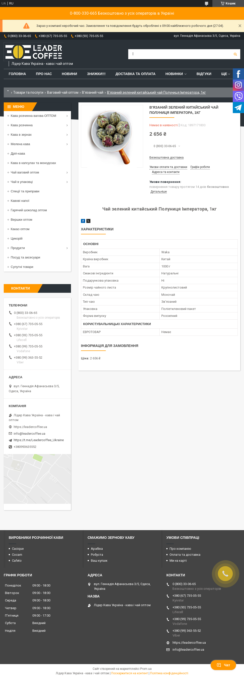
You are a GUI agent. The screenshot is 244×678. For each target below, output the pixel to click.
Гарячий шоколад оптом (29, 210)
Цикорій (16, 238)
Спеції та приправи (25, 191)
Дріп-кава (18, 153)
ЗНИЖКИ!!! (96, 74)
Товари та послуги (28, 92)
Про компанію (180, 549)
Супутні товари (22, 267)
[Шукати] (235, 54)
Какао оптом (20, 229)
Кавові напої (20, 201)
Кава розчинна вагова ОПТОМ (33, 116)
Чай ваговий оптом (25, 172)
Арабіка (97, 549)
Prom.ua (146, 669)
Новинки (174, 74)
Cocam (17, 554)
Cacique (18, 549)
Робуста (97, 554)
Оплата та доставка (185, 554)
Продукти (18, 248)
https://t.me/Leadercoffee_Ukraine (39, 440)
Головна (17, 74)
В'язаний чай (92, 92)
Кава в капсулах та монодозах (33, 163)
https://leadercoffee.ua (30, 427)
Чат (223, 665)
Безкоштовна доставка (166, 157)
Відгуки (203, 74)
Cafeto (17, 560)
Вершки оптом (21, 219)
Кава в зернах (21, 134)
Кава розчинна (22, 125)
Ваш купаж (99, 560)
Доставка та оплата (136, 74)
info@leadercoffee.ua (29, 433)
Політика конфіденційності (169, 673)
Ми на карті (178, 560)
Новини (69, 74)
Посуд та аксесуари (25, 257)
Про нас (44, 74)
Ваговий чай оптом (62, 92)
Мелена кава (20, 144)
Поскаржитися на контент (129, 673)
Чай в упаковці (22, 182)
